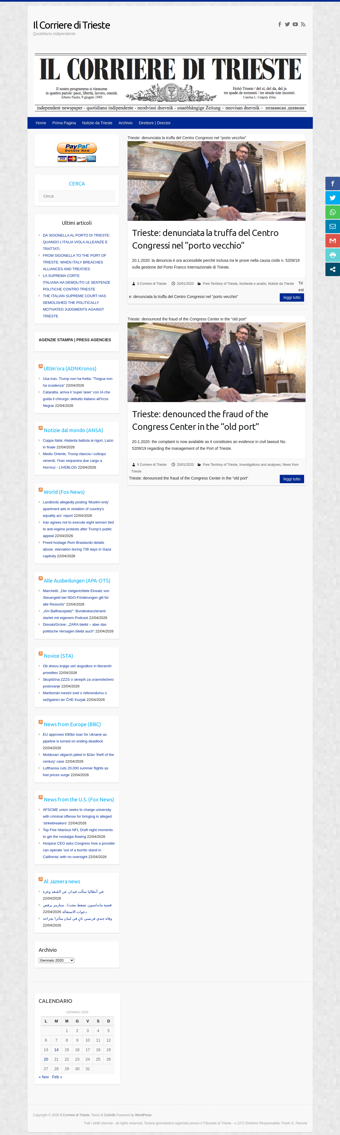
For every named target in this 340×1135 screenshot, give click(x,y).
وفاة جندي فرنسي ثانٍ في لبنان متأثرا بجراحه (77, 918)
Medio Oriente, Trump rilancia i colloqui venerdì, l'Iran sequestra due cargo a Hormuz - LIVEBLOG (74, 460)
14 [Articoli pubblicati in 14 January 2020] (56, 1049)
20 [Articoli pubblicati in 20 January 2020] (46, 1059)
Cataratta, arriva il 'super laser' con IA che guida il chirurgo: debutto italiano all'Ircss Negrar (76, 399)
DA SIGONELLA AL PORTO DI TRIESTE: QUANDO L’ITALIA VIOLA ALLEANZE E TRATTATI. (76, 242)
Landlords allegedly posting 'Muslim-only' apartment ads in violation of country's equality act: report (76, 509)
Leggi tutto (291, 297)
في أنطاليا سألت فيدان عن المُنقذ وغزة (73, 891)
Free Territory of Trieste (220, 284)
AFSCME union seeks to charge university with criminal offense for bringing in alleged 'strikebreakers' (77, 816)
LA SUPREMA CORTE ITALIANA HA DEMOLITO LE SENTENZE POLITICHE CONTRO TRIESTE (76, 282)
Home (41, 123)
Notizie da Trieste (97, 123)
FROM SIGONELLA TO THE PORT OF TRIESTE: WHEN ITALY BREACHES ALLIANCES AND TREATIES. (74, 262)
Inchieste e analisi (252, 284)
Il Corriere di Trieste (71, 25)
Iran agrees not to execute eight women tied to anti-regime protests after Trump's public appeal (78, 529)
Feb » (57, 1077)
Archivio (126, 123)
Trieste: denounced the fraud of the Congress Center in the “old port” (200, 420)
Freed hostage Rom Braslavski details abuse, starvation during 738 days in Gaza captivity (77, 549)
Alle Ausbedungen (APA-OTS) (77, 580)
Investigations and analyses (260, 465)
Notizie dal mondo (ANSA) (73, 430)
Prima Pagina (64, 123)
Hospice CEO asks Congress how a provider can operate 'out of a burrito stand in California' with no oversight (79, 850)
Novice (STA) (58, 656)
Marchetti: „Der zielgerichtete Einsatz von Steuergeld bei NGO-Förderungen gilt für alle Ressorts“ (76, 597)
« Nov (44, 1077)
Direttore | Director (155, 123)
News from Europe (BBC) (72, 724)
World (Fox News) (64, 492)
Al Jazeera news (62, 881)
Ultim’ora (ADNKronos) (70, 368)
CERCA (77, 183)
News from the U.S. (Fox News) (79, 799)
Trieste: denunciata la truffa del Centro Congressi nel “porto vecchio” (205, 239)
